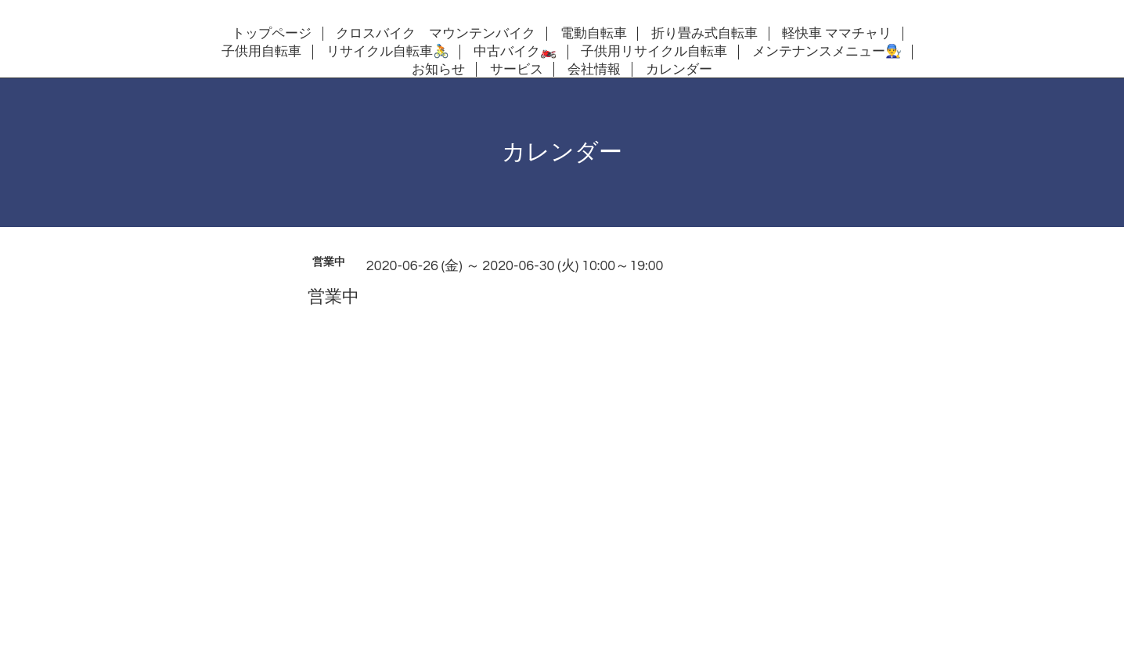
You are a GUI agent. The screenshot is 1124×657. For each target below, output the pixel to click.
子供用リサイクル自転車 (654, 52)
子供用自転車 (261, 52)
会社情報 (594, 70)
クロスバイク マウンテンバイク (435, 34)
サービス (516, 70)
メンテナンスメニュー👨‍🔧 (827, 52)
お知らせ (438, 70)
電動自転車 (593, 34)
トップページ (272, 34)
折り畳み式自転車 (704, 34)
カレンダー (679, 70)
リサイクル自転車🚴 (387, 52)
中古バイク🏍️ (515, 52)
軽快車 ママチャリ (837, 34)
